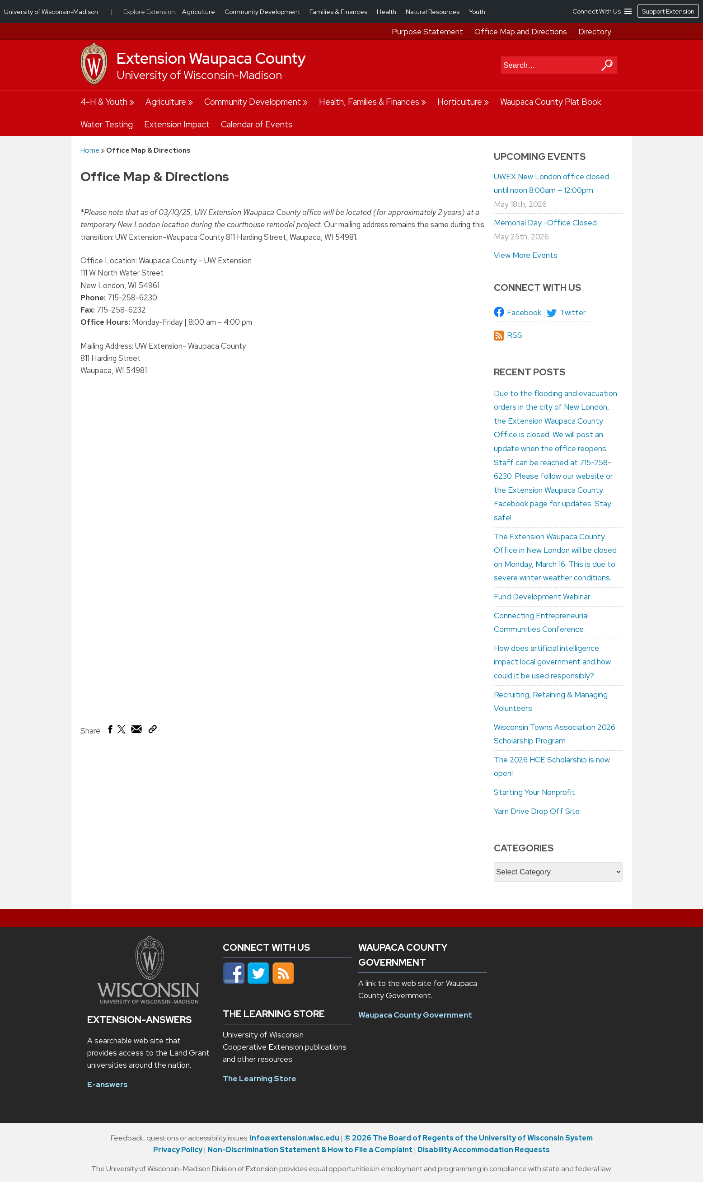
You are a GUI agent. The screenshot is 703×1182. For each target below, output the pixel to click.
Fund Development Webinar (542, 597)
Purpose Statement (427, 32)
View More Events (526, 255)
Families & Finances (339, 12)
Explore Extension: (150, 12)
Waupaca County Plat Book (550, 101)
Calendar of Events (256, 124)
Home (89, 150)
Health (387, 12)
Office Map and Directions (520, 32)
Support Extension (668, 11)
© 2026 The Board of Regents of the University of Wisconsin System (468, 1138)
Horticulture (459, 101)
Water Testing (106, 124)
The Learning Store (259, 1079)
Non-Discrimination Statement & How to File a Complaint (309, 1149)
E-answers (107, 1084)
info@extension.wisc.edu (294, 1138)
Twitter (573, 313)
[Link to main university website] (148, 1001)
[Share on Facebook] (109, 731)
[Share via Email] (137, 731)
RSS (514, 335)
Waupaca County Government (415, 1015)
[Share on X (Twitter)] (122, 733)
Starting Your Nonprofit (534, 792)
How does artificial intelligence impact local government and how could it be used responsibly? (552, 662)
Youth (477, 12)
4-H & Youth (103, 101)
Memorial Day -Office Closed (545, 223)
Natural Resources (433, 12)
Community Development (252, 101)
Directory (594, 32)
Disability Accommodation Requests (483, 1149)
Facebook (524, 313)
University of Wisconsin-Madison (199, 75)
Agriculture (165, 101)
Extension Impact (177, 124)
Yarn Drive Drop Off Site (537, 811)
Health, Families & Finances (369, 101)
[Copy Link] (152, 731)
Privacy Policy (177, 1149)
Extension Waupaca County (211, 58)
